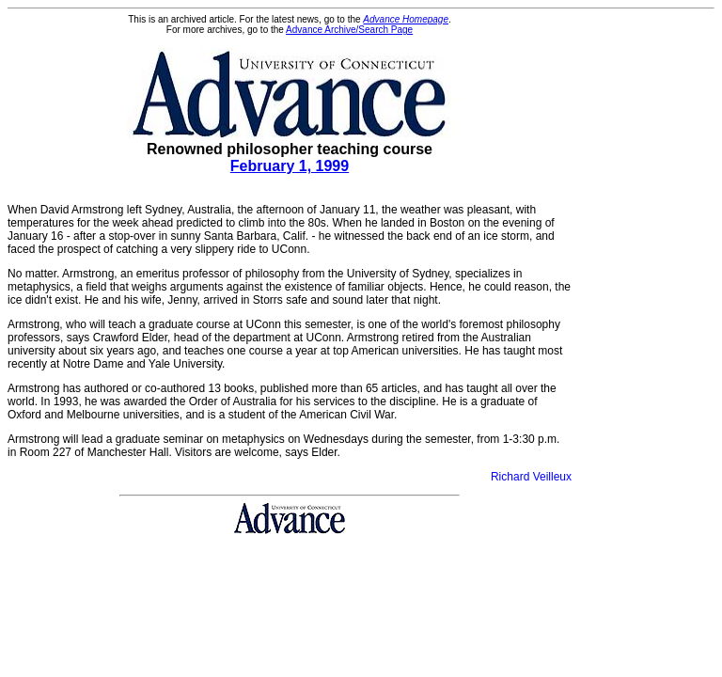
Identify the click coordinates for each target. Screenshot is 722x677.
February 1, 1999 (289, 166)
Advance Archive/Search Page (349, 29)
